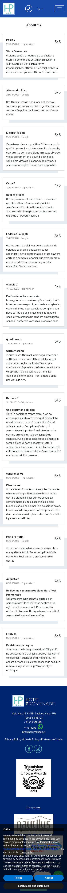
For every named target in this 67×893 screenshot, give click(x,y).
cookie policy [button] (26, 852)
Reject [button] (18, 877)
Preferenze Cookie (51, 739)
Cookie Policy (31, 739)
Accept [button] (49, 877)
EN (39, 9)
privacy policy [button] (43, 838)
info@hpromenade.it (33, 731)
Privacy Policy (13, 739)
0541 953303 (35, 717)
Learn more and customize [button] (33, 886)
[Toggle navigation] (59, 8)
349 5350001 (36, 721)
